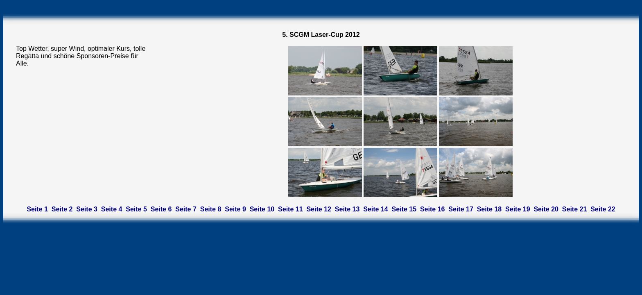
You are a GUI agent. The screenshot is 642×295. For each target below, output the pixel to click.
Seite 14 (375, 209)
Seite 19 (517, 209)
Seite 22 (602, 209)
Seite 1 (37, 209)
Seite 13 (347, 209)
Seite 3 (86, 209)
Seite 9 (235, 209)
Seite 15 (404, 209)
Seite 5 (136, 209)
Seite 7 (186, 209)
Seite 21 (574, 209)
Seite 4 (111, 209)
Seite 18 (489, 209)
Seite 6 (161, 209)
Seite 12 (318, 209)
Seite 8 (211, 209)
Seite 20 (545, 209)
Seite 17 (460, 209)
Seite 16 (432, 209)
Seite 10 (262, 209)
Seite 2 (62, 209)
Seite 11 (290, 209)
